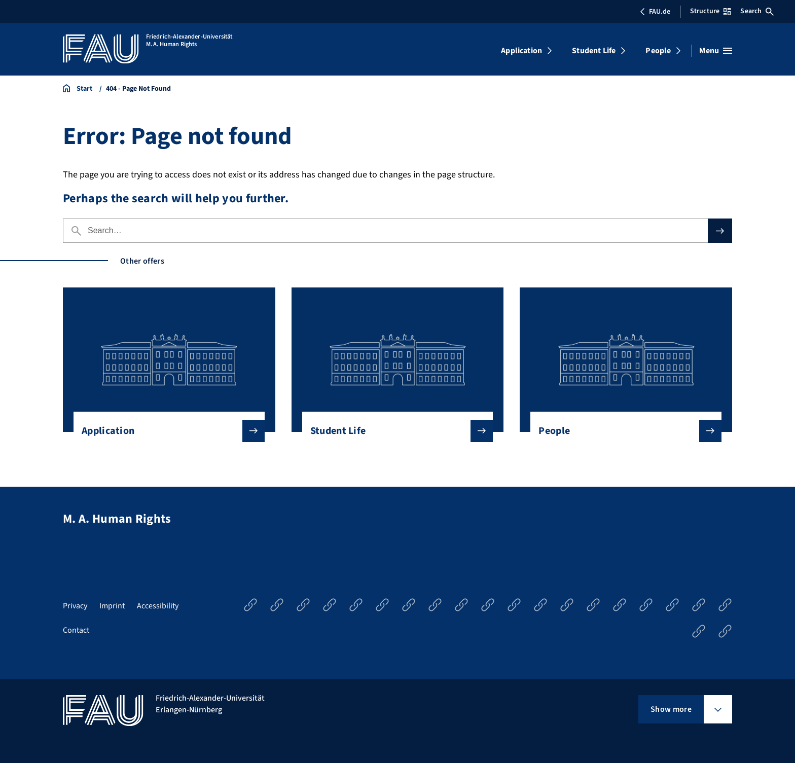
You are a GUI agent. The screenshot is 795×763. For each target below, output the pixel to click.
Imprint (112, 605)
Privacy (75, 605)
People (658, 50)
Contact (76, 630)
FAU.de (655, 12)
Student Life (594, 50)
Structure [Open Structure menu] (710, 11)
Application (521, 50)
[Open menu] (715, 51)
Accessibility (157, 605)
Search (757, 11)
